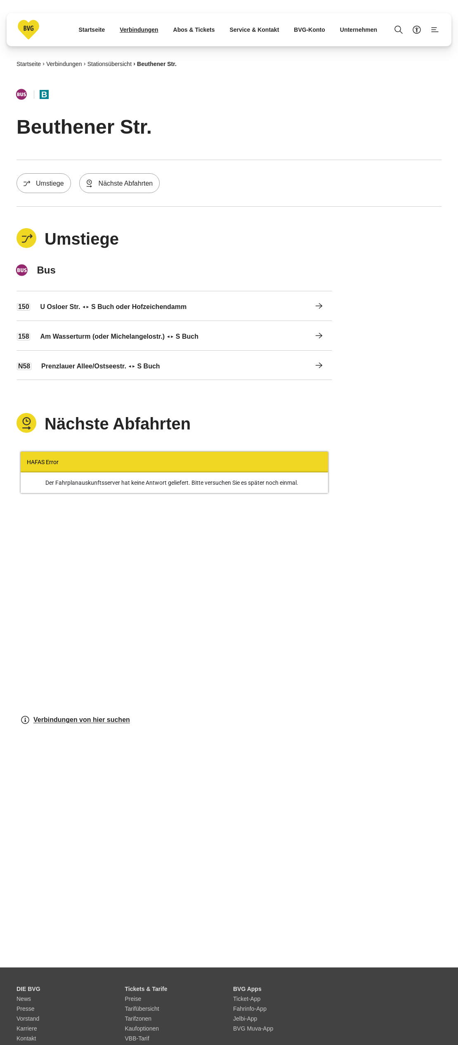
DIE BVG (28, 989)
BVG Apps (247, 989)
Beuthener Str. (157, 63)
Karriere (27, 1028)
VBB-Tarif (137, 1038)
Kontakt (26, 1038)
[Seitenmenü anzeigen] (434, 29)
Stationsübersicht (109, 63)
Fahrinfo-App (250, 1008)
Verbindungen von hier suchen (75, 720)
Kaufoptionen (142, 1028)
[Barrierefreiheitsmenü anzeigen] (416, 29)
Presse (26, 1008)
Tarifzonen (138, 1018)
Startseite (29, 63)
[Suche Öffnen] (398, 29)
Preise (133, 998)
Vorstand (28, 1018)
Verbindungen (64, 63)
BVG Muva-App (253, 1028)
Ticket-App (246, 998)
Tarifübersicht (142, 1008)
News (24, 998)
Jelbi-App (245, 1018)
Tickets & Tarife (146, 989)
